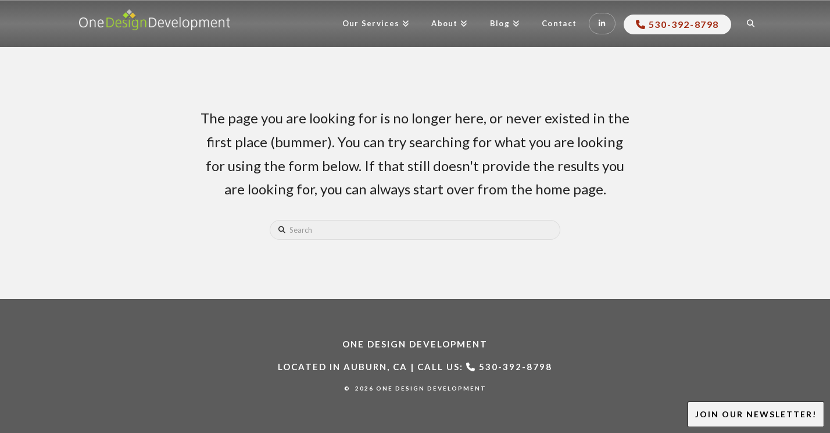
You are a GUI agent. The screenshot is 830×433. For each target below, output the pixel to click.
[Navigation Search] (752, 24)
